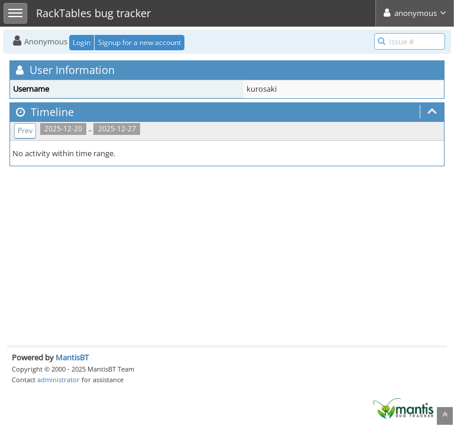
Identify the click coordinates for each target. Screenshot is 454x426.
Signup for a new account (139, 42)
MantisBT (72, 357)
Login (81, 42)
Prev (25, 130)
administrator (58, 379)
